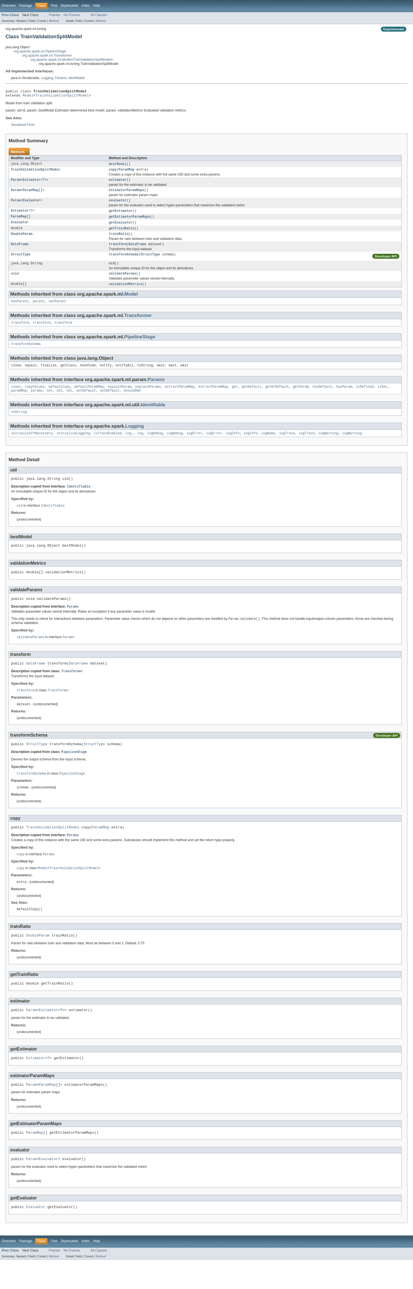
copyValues (35, 397)
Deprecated (69, 5)
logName (268, 445)
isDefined (365, 397)
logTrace (287, 445)
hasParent (20, 309)
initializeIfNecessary (31, 445)
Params (61, 78)
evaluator (118, 204)
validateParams (123, 281)
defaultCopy (59, 397)
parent (39, 309)
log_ (129, 445)
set (49, 401)
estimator (118, 183)
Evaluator (31, 204)
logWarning (328, 445)
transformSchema (124, 261)
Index (85, 5)
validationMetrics (125, 292)
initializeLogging (73, 445)
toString (19, 423)
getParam (301, 397)
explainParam (119, 397)
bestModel (118, 166)
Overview (9, 5)
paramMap (19, 401)
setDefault (86, 401)
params (37, 401)
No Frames (71, 15)
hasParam (344, 397)
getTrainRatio (121, 233)
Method (54, 20)
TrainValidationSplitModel (92, 60)
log (140, 445)
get (235, 397)
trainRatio (119, 239)
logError (194, 445)
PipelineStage (139, 345)
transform (118, 250)
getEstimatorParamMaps (129, 221)
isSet (382, 397)
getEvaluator (120, 227)
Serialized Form (23, 126)
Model (28, 96)
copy (113, 172)
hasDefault (322, 397)
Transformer (138, 323)
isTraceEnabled (107, 445)
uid (112, 270)
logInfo (233, 445)
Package (25, 5)
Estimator (31, 183)
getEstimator (120, 215)
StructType (20, 261)
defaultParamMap (89, 397)
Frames (54, 15)
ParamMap (126, 172)
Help (96, 5)
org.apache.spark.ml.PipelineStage (40, 51)
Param (16, 183)
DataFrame (20, 250)
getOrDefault (277, 397)
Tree (53, 5)
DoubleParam (21, 239)
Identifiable (76, 78)
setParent (57, 309)
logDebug (155, 445)
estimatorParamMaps (126, 193)
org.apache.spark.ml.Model (50, 60)
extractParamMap (179, 397)
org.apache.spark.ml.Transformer (47, 55)
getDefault (251, 397)
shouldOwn (132, 401)
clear (16, 397)
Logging (47, 78)
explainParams (148, 397)
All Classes (98, 15)
